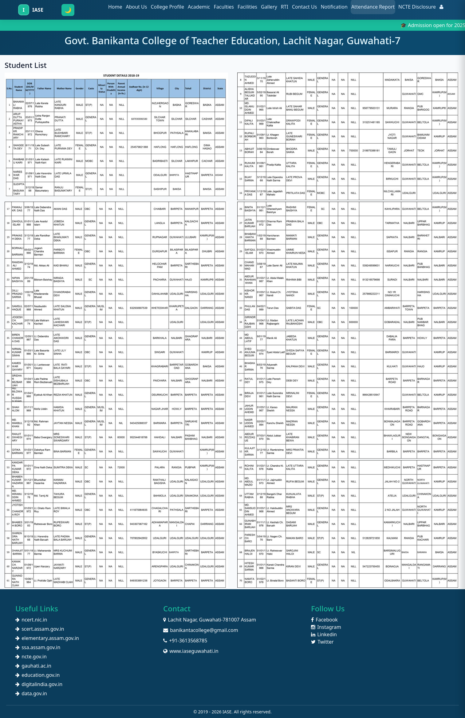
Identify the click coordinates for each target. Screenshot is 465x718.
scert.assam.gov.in (39, 628)
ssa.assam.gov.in (37, 647)
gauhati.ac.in (33, 665)
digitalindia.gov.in (38, 684)
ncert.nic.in (31, 619)
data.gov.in (31, 693)
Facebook (324, 619)
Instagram (326, 627)
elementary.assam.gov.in (47, 638)
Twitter (322, 641)
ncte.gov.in (31, 656)
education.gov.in (37, 675)
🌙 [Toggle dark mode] (68, 10)
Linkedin (324, 634)
